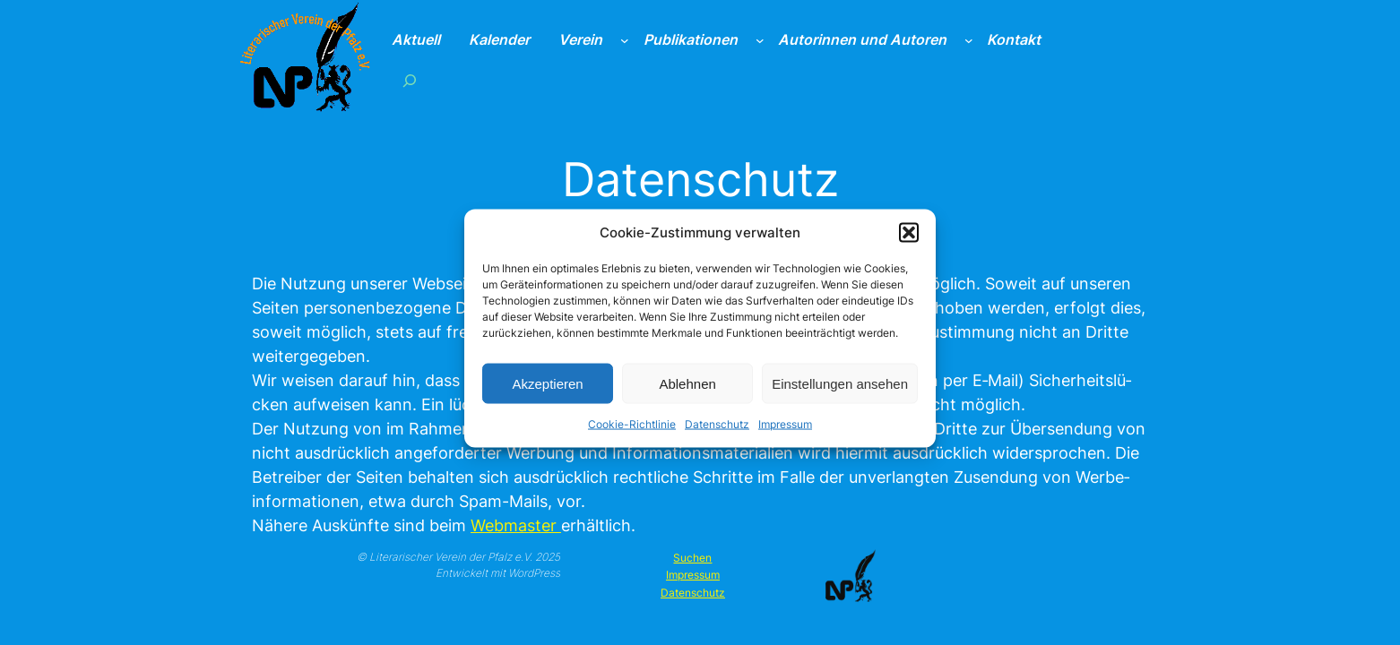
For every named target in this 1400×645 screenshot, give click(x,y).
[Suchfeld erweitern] (408, 80)
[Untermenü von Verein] (624, 40)
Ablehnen (687, 390)
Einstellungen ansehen (840, 390)
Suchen (692, 557)
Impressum (785, 431)
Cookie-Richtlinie (632, 431)
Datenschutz (717, 431)
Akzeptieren (547, 390)
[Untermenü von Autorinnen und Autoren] (968, 40)
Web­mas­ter (516, 525)
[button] (909, 239)
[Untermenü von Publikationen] (760, 40)
